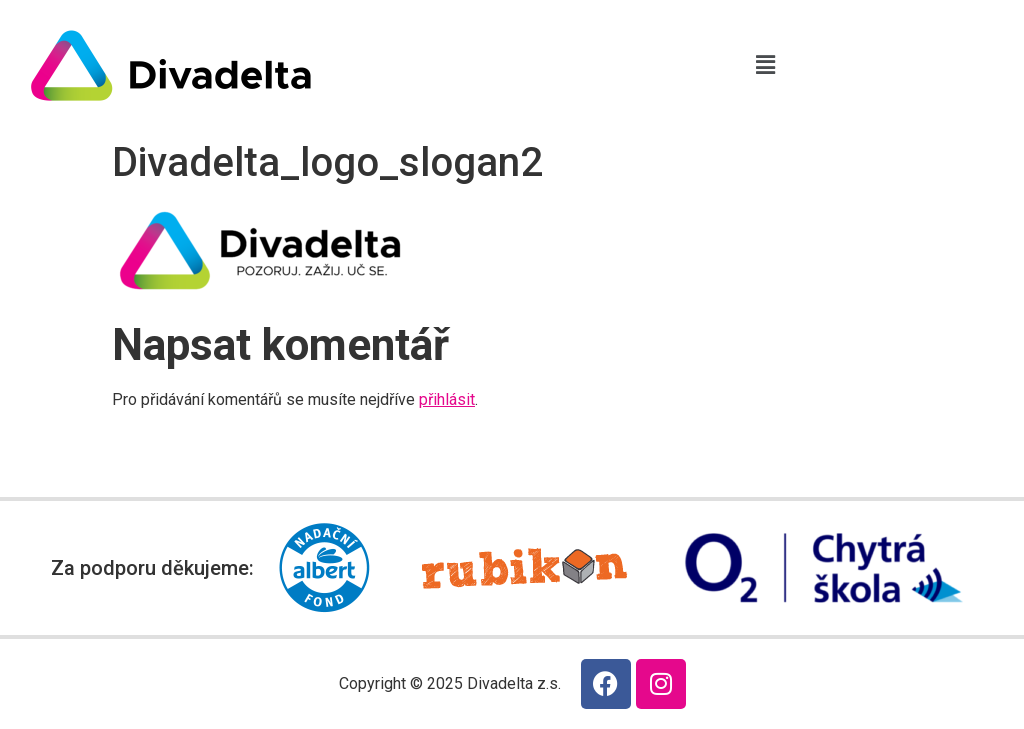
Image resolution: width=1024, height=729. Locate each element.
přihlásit (447, 399)
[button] (765, 65)
